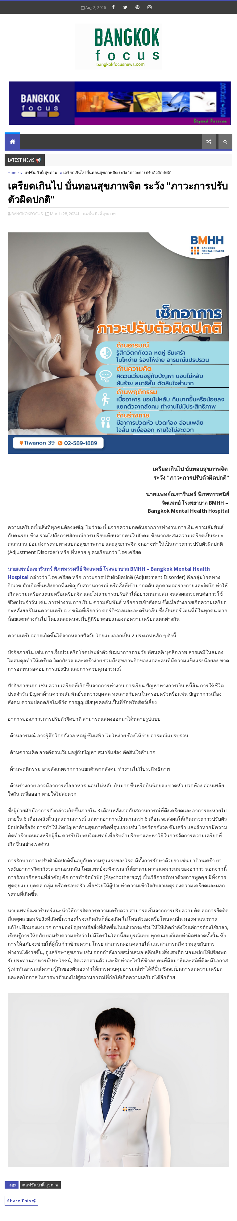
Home (13, 172)
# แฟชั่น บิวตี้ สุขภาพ (40, 1185)
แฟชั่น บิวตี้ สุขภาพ (41, 172)
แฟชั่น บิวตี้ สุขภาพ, (100, 213)
